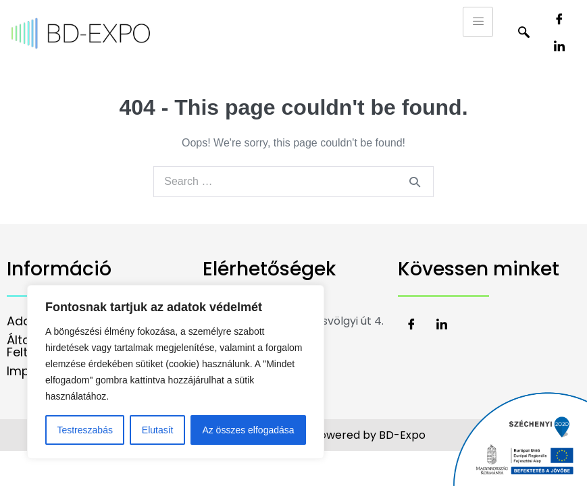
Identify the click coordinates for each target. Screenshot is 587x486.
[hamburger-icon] (478, 22)
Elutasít (158, 430)
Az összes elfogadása (248, 430)
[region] (175, 372)
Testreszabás (84, 430)
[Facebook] (559, 20)
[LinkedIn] (559, 47)
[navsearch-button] (523, 33)
